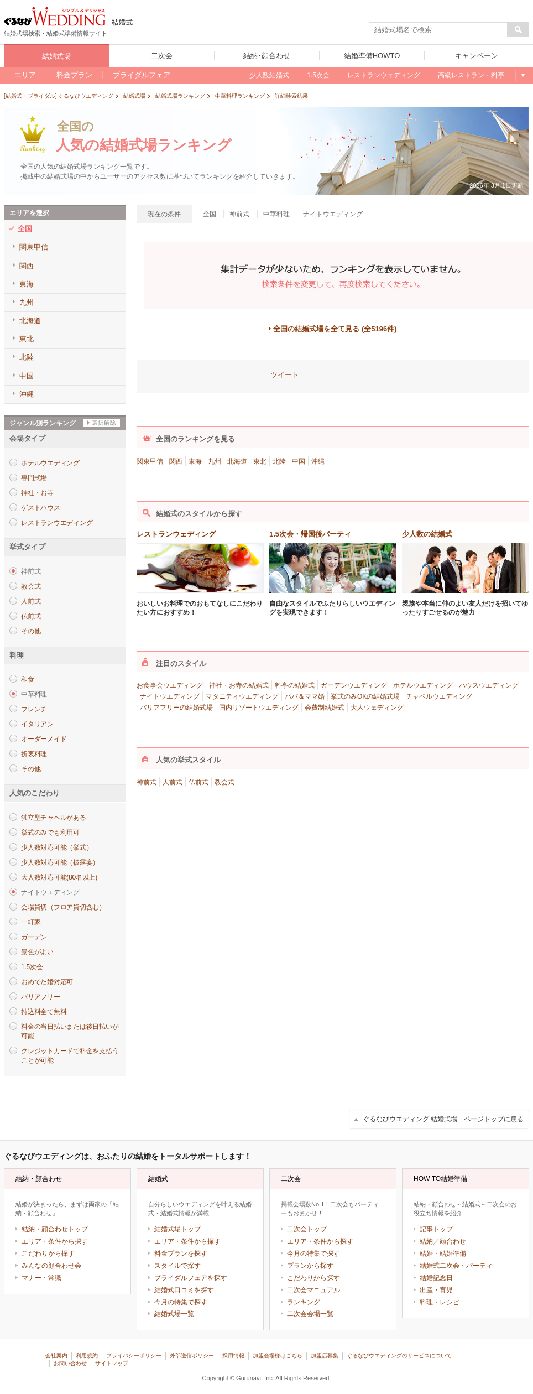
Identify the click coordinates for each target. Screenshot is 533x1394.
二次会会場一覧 (310, 1314)
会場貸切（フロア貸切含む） (63, 907)
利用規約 (87, 1356)
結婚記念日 (436, 1278)
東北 (259, 461)
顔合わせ (453, 1241)
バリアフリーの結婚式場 (176, 707)
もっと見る (522, 75)
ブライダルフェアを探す (190, 1278)
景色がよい (37, 952)
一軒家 (30, 922)
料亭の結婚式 (295, 685)
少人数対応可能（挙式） (56, 847)
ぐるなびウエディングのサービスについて (399, 1356)
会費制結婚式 (324, 707)
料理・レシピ (439, 1302)
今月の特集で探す (180, 1302)
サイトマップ (111, 1363)
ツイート (284, 375)
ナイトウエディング (170, 696)
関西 (175, 461)
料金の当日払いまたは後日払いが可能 (69, 1031)
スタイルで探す (177, 1266)
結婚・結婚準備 (443, 1253)
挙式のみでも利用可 (50, 832)
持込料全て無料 (43, 1012)
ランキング (303, 1302)
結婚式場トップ (177, 1229)
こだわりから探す (48, 1253)
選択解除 (104, 422)
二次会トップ (307, 1229)
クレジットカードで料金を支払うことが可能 (69, 1055)
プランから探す (310, 1266)
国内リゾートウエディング (259, 707)
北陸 (279, 461)
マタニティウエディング (242, 696)
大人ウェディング (377, 707)
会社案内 (56, 1356)
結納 (426, 1241)
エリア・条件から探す (55, 1241)
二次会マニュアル (313, 1290)
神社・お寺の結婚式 (239, 685)
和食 (27, 679)
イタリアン (37, 724)
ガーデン (34, 937)
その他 (30, 631)
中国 (298, 461)
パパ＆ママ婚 (305, 696)
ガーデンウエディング (354, 685)
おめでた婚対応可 (47, 982)
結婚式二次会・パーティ (456, 1266)
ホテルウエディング (50, 463)
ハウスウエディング (489, 685)
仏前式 (30, 616)
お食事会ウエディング (170, 685)
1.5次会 (32, 967)
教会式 (30, 586)
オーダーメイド (43, 739)
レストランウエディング (56, 523)
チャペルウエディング (439, 696)
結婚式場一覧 (174, 1314)
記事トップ (436, 1229)
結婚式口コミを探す (184, 1290)
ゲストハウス (40, 508)
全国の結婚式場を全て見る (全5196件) (334, 329)
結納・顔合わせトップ (55, 1229)
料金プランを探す (180, 1253)
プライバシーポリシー (133, 1356)
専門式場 (34, 478)
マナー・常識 (41, 1278)
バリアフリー (40, 997)
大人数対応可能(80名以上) (59, 877)
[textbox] (438, 29)
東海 (195, 461)
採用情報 (233, 1356)
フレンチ (34, 709)
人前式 (30, 601)
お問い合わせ (70, 1363)
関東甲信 (150, 461)
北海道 (237, 461)
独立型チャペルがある (53, 817)
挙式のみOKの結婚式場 (365, 696)
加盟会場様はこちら (277, 1356)
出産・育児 (436, 1290)
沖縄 (318, 461)
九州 (214, 461)
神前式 (146, 782)
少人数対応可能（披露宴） (60, 862)
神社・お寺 (37, 493)
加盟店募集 (324, 1356)
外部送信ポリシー (192, 1356)
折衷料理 (34, 754)
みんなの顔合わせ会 (51, 1266)
